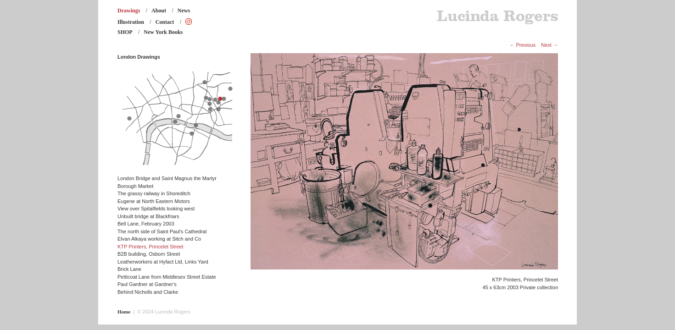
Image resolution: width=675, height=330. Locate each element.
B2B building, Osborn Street (148, 254)
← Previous (522, 45)
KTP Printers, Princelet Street (150, 246)
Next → (549, 45)
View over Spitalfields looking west (156, 208)
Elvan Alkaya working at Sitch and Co (159, 239)
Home (123, 311)
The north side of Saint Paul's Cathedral (161, 231)
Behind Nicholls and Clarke (147, 292)
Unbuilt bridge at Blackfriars (148, 216)
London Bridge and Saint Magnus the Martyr (167, 178)
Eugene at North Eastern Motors (153, 201)
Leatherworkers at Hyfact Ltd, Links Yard (162, 261)
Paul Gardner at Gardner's (147, 284)
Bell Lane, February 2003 (145, 223)
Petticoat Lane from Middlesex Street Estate (166, 277)
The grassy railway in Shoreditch (153, 193)
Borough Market (135, 186)
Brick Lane (129, 269)
